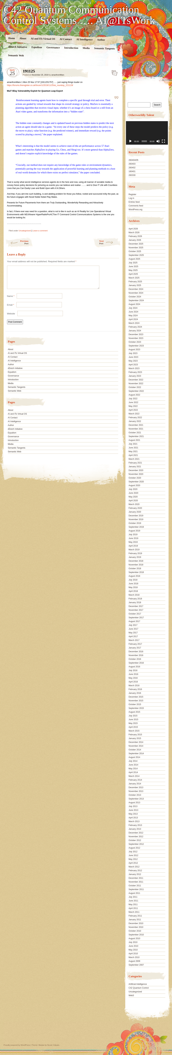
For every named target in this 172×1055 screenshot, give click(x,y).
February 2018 (135, 599)
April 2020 (133, 500)
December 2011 (136, 878)
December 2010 (136, 923)
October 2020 (135, 478)
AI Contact (65, 39)
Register (132, 194)
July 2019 (133, 534)
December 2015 (136, 697)
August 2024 (134, 304)
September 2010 (136, 935)
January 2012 (135, 874)
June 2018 (133, 583)
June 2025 (133, 266)
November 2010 (136, 927)
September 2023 (136, 346)
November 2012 (136, 836)
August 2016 (134, 666)
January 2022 (135, 421)
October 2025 (135, 251)
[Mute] (158, 141)
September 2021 (136, 436)
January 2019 (135, 557)
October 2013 (135, 795)
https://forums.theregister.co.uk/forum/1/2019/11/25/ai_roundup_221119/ (40, 85)
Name (10, 300)
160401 (132, 171)
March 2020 (134, 504)
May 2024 (133, 315)
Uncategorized (25, 231)
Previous (17, 242)
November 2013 (136, 791)
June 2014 (133, 765)
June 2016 (133, 674)
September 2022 (136, 391)
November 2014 (136, 746)
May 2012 (133, 859)
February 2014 (135, 780)
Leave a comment (39, 231)
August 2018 (134, 576)
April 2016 (133, 682)
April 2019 (133, 546)
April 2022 (133, 410)
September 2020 (136, 481)
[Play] (130, 141)
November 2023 (136, 338)
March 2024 (134, 323)
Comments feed (136, 206)
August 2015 (134, 712)
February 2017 (135, 644)
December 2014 (136, 742)
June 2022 (133, 402)
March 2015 (134, 731)
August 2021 (134, 440)
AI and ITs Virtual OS (43, 38)
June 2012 (133, 855)
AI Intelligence (84, 39)
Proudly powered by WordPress (17, 1045)
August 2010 (134, 938)
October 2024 (135, 296)
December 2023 (136, 334)
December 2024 (136, 289)
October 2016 (135, 659)
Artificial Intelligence (138, 984)
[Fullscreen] (163, 141)
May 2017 (133, 632)
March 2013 (134, 821)
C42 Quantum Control (139, 988)
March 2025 (134, 278)
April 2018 (133, 591)
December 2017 (136, 606)
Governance (53, 47)
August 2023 (134, 349)
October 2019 (135, 523)
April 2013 (133, 817)
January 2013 (135, 829)
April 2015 (133, 727)
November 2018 (136, 565)
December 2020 (136, 470)
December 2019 (136, 515)
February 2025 (135, 281)
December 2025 (136, 244)
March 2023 (134, 368)
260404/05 (133, 160)
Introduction (71, 47)
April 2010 (133, 953)
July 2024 (133, 308)
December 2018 (136, 561)
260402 (132, 167)
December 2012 (136, 833)
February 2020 (135, 508)
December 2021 (136, 425)
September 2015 (136, 708)
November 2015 (136, 700)
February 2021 (135, 463)
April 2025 (133, 274)
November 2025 (136, 247)
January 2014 (135, 783)
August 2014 (134, 757)
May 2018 (133, 587)
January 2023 (135, 376)
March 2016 (134, 685)
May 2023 (133, 361)
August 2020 (134, 485)
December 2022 (136, 380)
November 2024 (136, 293)
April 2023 (133, 364)
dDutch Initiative (17, 46)
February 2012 (135, 870)
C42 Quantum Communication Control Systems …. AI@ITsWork (79, 15)
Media (86, 48)
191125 (113, 72)
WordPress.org (135, 209)
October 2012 (135, 840)
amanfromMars (57, 75)
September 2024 (136, 300)
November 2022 (136, 383)
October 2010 (135, 931)
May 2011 (133, 904)
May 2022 (133, 406)
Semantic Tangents (104, 48)
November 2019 (136, 519)
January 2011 (135, 919)
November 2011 (136, 882)
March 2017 (134, 640)
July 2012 (133, 851)
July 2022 (133, 398)
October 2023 (135, 342)
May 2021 (133, 451)
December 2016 (136, 651)
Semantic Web (16, 55)
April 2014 (133, 772)
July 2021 (133, 444)
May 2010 (133, 950)
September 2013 (136, 799)
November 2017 (136, 610)
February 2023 (135, 372)
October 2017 (135, 614)
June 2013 (133, 810)
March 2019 (134, 549)
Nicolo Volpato (53, 1045)
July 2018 (133, 580)
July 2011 (133, 897)
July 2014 (133, 761)
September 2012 (136, 844)
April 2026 (133, 229)
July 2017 (133, 625)
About (22, 38)
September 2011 (136, 889)
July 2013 (133, 806)
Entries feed (134, 202)
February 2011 (135, 916)
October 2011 (135, 885)
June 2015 (133, 719)
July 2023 (133, 353)
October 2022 (135, 387)
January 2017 (135, 648)
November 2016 (136, 655)
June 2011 (133, 901)
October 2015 (135, 704)
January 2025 (135, 285)
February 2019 (135, 553)
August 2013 (134, 802)
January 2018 (135, 602)
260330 (132, 175)
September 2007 (136, 965)
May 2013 (133, 814)
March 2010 (134, 957)
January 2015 (135, 738)
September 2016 (136, 663)
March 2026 (134, 232)
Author (101, 39)
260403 (132, 164)
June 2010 (133, 946)
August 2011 (134, 893)
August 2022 (134, 395)
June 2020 (133, 493)
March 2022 (134, 414)
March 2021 (134, 459)
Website (11, 317)
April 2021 (133, 455)
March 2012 (134, 867)
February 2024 (135, 327)
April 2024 (133, 319)
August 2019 (134, 531)
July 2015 (133, 716)
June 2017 (133, 629)
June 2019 (133, 538)
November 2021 (136, 429)
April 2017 (133, 636)
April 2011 (133, 908)
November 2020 (136, 474)
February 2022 (135, 417)
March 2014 (134, 776)
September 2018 (136, 572)
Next (110, 242)
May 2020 (133, 497)
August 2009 (134, 961)
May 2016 (133, 678)
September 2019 (136, 527)
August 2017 (134, 621)
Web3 (131, 995)
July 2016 (133, 670)
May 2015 (133, 723)
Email (10, 309)
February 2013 (135, 825)
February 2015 (135, 734)
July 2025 (133, 263)
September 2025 (136, 255)
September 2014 (136, 753)
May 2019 (133, 542)
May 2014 (133, 768)
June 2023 (133, 357)
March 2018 (134, 595)
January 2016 (135, 693)
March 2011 (134, 912)
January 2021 (135, 466)
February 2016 (135, 689)
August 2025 (134, 259)
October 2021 (135, 432)
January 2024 (135, 330)
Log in (131, 198)
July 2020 (133, 489)
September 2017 (136, 617)
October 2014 (135, 750)
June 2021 (133, 448)
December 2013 (136, 787)
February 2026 (135, 236)
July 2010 (133, 942)
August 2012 (134, 848)
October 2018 (135, 568)
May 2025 (133, 270)
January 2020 (135, 512)
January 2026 (135, 240)
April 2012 (133, 863)
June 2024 (133, 312)
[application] (147, 133)
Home (11, 38)
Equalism (36, 47)
